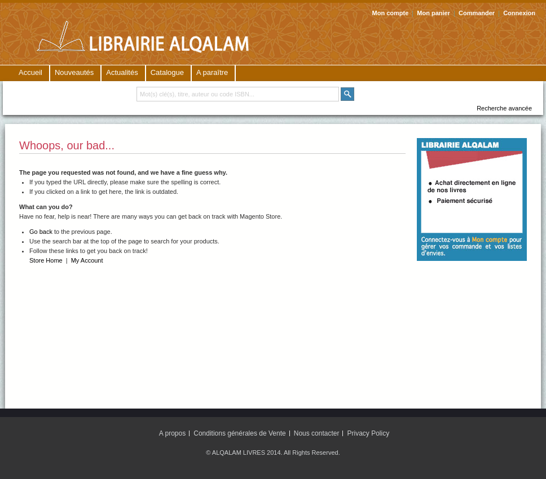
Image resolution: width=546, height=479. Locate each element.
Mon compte (390, 13)
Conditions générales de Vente (239, 433)
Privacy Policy (368, 433)
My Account (87, 260)
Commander (477, 13)
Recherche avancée (504, 108)
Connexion (519, 13)
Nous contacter (317, 433)
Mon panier (433, 13)
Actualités (122, 72)
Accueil (30, 72)
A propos (172, 433)
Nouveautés (74, 72)
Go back (40, 231)
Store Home (46, 260)
